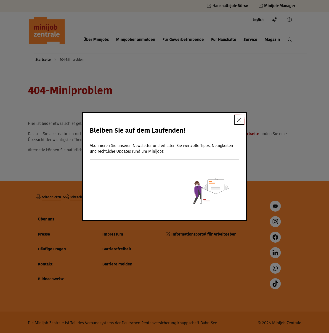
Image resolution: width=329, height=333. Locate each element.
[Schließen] (239, 119)
